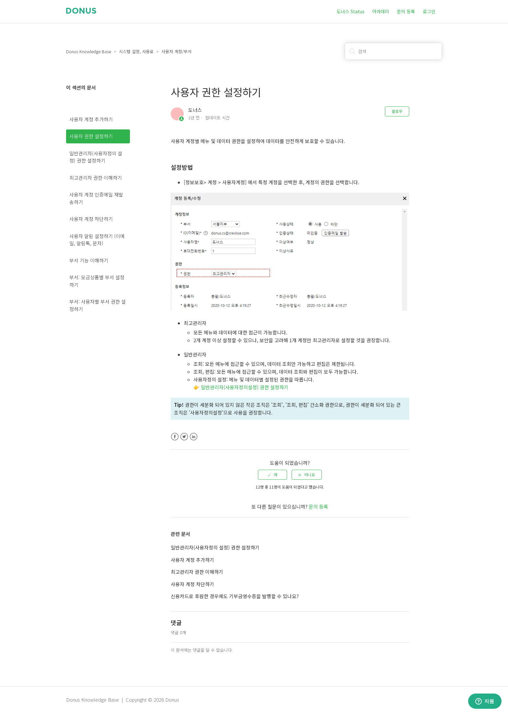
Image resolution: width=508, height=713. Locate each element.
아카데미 (380, 11)
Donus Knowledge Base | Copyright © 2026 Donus (122, 699)
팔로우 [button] (397, 111)
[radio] (272, 474)
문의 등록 (406, 11)
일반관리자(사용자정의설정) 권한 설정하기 (244, 387)
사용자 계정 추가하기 (91, 119)
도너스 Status (350, 11)
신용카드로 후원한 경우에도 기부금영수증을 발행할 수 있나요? (235, 596)
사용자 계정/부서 (176, 51)
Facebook (175, 437)
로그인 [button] (429, 11)
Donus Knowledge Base (88, 51)
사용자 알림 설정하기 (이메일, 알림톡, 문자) (97, 240)
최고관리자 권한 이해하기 (95, 177)
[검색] (393, 51)
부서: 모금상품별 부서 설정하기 (96, 281)
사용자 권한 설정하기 (91, 136)
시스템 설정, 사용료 (136, 51)
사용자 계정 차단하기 (91, 218)
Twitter (184, 437)
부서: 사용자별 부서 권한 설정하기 (97, 305)
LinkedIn (194, 437)
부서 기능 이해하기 (88, 260)
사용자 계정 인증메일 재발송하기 (96, 198)
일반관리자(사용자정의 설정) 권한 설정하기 (95, 157)
